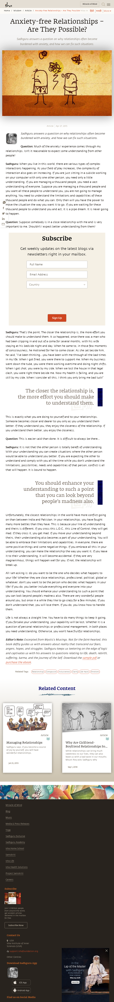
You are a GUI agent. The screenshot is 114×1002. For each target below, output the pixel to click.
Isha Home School (15, 848)
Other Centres (14, 957)
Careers (9, 879)
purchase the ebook (18, 662)
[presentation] (57, 302)
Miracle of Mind (14, 805)
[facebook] (3, 208)
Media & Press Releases (17, 824)
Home (7, 11)
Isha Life (10, 861)
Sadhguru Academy (15, 842)
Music (9, 817)
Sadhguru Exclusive (15, 836)
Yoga (8, 830)
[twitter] (3, 213)
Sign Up (57, 318)
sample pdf (89, 657)
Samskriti (11, 855)
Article (28, 11)
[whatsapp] (4, 202)
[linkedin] (3, 219)
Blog (8, 811)
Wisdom (17, 11)
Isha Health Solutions (17, 867)
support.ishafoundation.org (24, 951)
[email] (3, 224)
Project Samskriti (14, 873)
